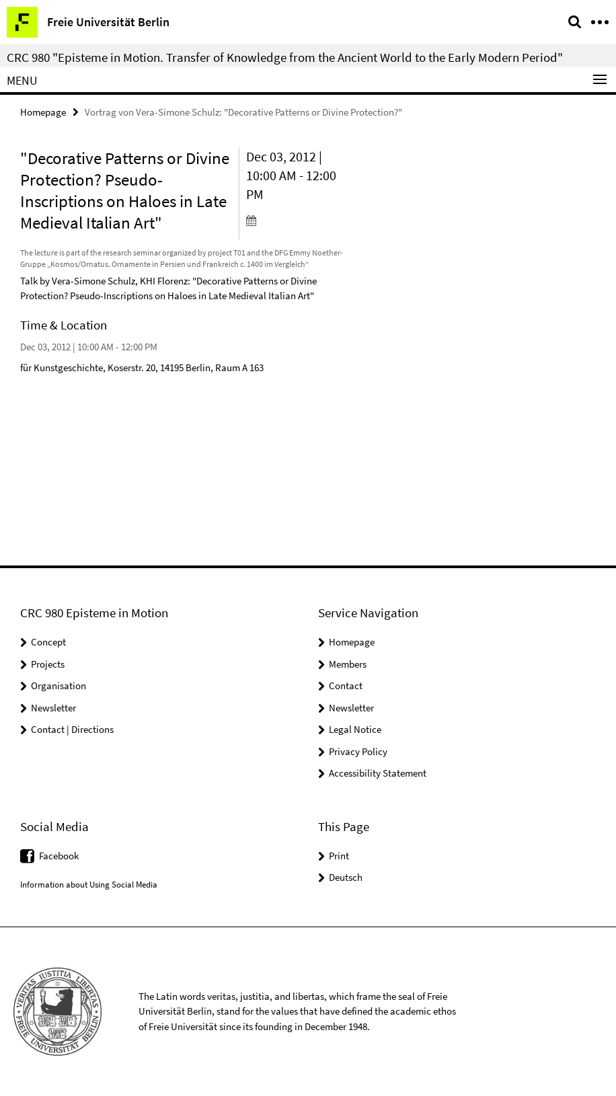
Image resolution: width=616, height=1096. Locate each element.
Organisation (58, 685)
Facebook (59, 855)
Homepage (43, 112)
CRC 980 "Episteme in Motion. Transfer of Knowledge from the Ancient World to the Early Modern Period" (285, 57)
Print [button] (339, 855)
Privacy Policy (358, 751)
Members (348, 664)
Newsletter (53, 707)
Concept (48, 641)
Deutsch (345, 877)
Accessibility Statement (377, 773)
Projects (48, 664)
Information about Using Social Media (88, 884)
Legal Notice (355, 729)
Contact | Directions (72, 729)
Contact (345, 685)
